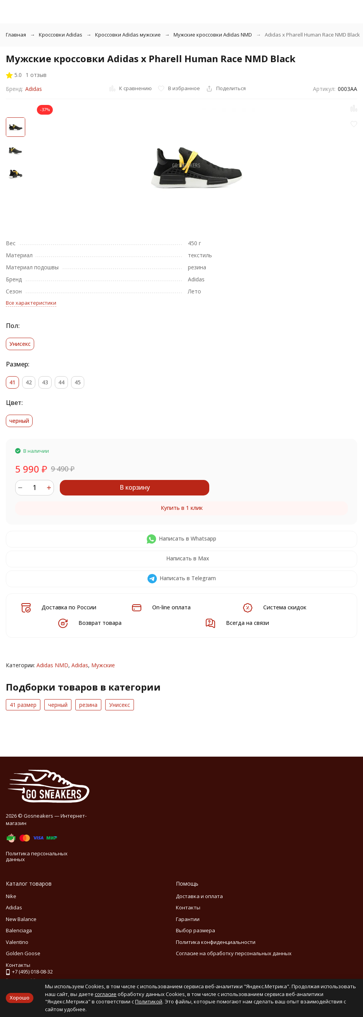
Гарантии (188, 919)
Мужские (103, 665)
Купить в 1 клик (182, 507)
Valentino (17, 942)
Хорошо (20, 997)
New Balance (21, 919)
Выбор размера (195, 930)
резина (88, 704)
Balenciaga (19, 930)
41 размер (23, 704)
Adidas (33, 88)
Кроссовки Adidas (60, 34)
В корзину (135, 487)
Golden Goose (23, 953)
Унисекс (119, 704)
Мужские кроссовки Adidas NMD (213, 34)
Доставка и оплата (199, 896)
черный (58, 704)
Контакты (188, 907)
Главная (16, 34)
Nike (11, 896)
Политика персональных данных (37, 856)
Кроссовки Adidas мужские (128, 34)
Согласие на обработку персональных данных (234, 953)
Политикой (148, 1001)
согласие (105, 994)
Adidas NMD (52, 665)
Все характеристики (31, 302)
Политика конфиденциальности (215, 942)
